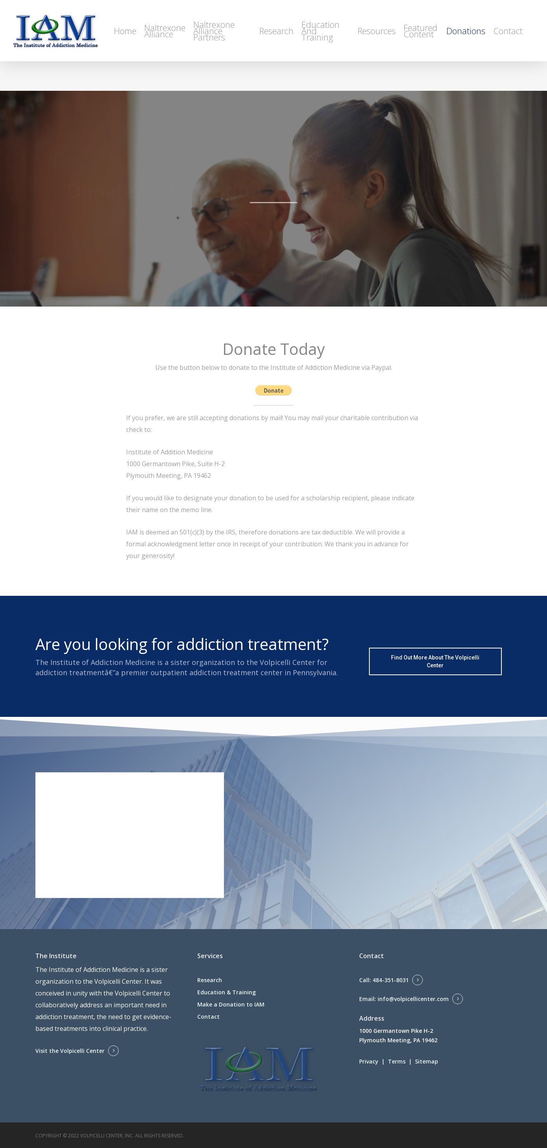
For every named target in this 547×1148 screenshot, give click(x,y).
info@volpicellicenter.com (413, 999)
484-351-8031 (391, 980)
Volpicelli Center (118, 981)
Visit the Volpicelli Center (70, 1050)
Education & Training (226, 992)
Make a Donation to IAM (230, 1004)
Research (209, 980)
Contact (208, 1016)
